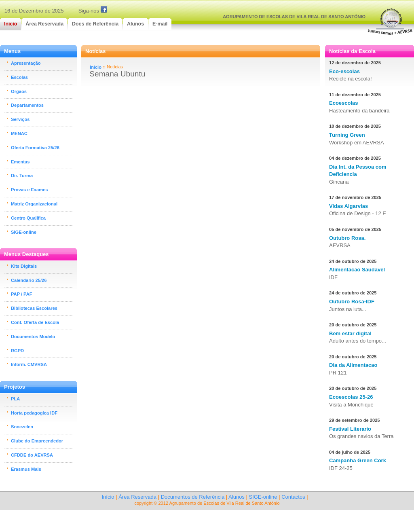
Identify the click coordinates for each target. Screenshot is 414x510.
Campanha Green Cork (357, 460)
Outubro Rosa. (347, 238)
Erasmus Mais (26, 469)
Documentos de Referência (193, 497)
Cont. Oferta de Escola (35, 322)
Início (95, 67)
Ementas (20, 161)
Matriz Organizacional (34, 203)
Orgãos (19, 91)
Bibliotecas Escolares (34, 308)
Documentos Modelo (33, 336)
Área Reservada (137, 497)
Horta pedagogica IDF (34, 413)
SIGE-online (23, 232)
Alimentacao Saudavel (357, 270)
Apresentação (26, 63)
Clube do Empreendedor (37, 440)
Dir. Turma (22, 175)
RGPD (17, 350)
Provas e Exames (29, 189)
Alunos (236, 497)
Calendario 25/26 (28, 280)
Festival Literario (350, 429)
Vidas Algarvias (348, 206)
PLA (15, 398)
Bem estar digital (350, 333)
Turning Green (347, 135)
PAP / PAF (21, 294)
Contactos (293, 497)
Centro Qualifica (28, 218)
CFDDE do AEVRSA (32, 455)
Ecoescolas (343, 103)
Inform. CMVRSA (29, 364)
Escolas (19, 77)
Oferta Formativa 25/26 (35, 147)
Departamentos (27, 105)
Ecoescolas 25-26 (351, 397)
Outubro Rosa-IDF (351, 301)
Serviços (20, 119)
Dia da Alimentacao (353, 365)
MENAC (19, 133)
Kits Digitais (24, 266)
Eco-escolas (344, 71)
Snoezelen (22, 426)
